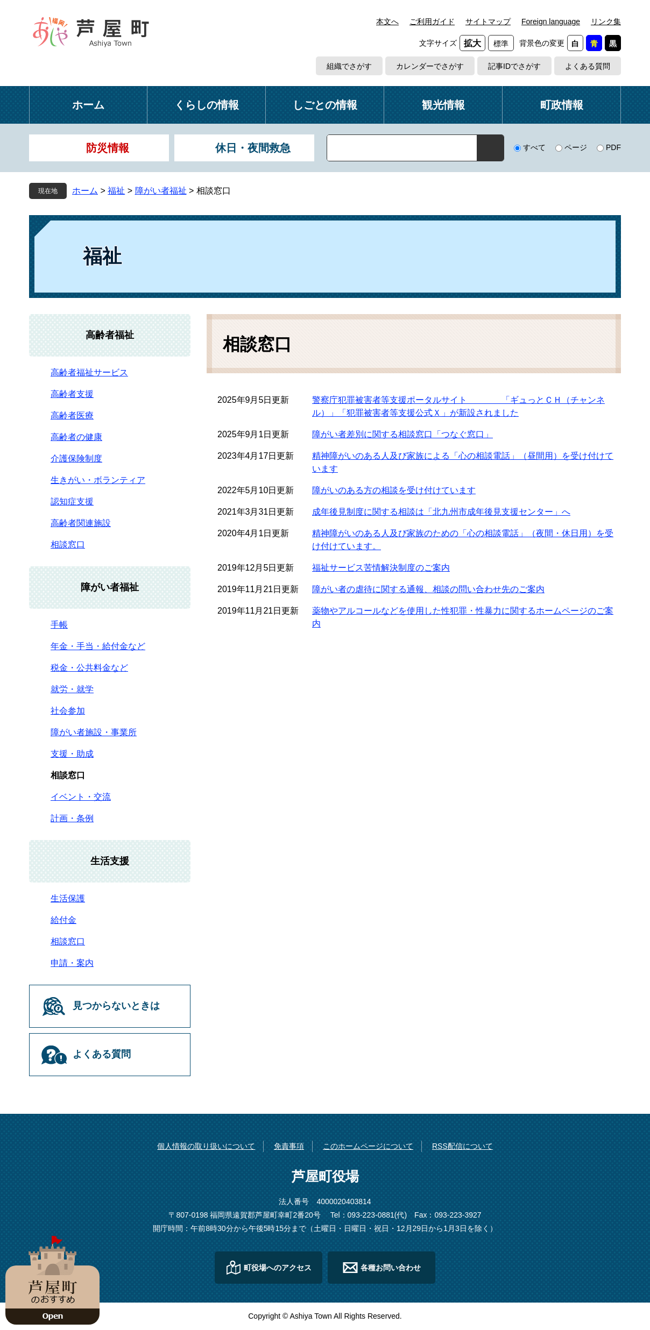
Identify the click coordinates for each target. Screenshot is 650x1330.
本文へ (387, 21)
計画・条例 (72, 818)
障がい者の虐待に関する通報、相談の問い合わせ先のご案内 (428, 589)
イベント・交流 (81, 796)
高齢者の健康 (76, 437)
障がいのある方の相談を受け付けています (394, 490)
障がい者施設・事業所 (94, 732)
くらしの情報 (206, 105)
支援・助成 (72, 753)
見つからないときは (116, 1005)
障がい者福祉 (161, 190)
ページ (575, 147)
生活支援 (109, 861)
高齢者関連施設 (81, 523)
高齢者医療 (72, 415)
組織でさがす (349, 66)
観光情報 (443, 105)
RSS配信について (462, 1146)
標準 (500, 43)
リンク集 (606, 21)
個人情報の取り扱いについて (206, 1146)
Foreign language (550, 21)
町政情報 (561, 105)
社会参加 (68, 710)
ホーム (88, 105)
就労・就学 (72, 689)
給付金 (63, 919)
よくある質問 (587, 66)
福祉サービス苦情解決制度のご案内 (381, 567)
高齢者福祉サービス (89, 372)
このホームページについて (368, 1146)
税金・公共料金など (89, 667)
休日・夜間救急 (253, 148)
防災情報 (107, 148)
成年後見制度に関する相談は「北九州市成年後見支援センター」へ (441, 511)
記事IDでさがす (514, 66)
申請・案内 (72, 963)
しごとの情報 (325, 105)
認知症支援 (72, 501)
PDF (613, 147)
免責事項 (289, 1146)
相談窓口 (68, 544)
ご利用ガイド (432, 21)
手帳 (59, 624)
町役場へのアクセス (278, 1267)
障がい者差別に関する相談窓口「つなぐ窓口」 (402, 434)
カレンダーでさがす (430, 66)
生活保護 (68, 898)
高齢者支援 (72, 394)
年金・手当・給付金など (98, 646)
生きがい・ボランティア (98, 480)
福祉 (116, 190)
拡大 (472, 43)
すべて (534, 147)
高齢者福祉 (110, 335)
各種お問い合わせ (391, 1267)
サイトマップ (488, 21)
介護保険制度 (76, 458)
